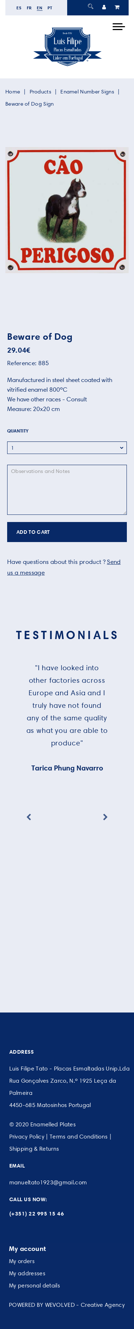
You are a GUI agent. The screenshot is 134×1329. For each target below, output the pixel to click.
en (40, 7)
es (19, 7)
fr (29, 7)
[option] (67, 210)
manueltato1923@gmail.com (48, 1182)
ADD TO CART (33, 532)
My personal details (34, 1285)
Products (40, 91)
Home (12, 91)
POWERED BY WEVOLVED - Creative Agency (67, 1304)
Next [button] (105, 817)
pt (50, 7)
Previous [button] (29, 817)
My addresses (27, 1273)
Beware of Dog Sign (29, 104)
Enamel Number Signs (87, 91)
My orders (22, 1261)
